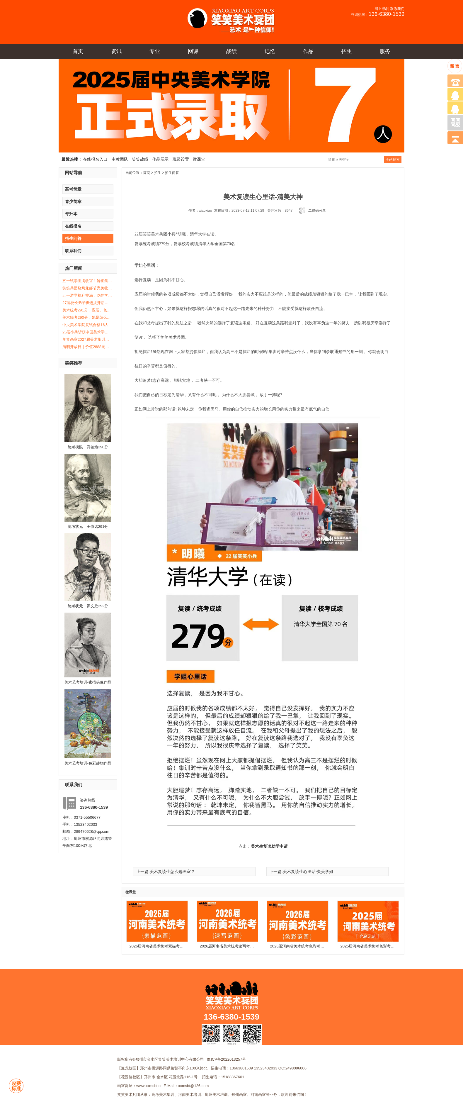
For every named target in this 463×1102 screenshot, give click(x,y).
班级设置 (181, 159)
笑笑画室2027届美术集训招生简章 (87, 339)
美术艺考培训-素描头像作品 (87, 682)
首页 (78, 51)
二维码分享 (317, 210)
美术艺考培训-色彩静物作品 (87, 763)
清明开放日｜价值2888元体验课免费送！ (87, 347)
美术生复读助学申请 (269, 846)
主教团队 (120, 159)
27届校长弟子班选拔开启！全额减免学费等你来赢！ (87, 303)
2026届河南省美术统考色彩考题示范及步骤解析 (310, 946)
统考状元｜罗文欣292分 (88, 606)
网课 (193, 51)
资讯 (116, 51)
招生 (346, 51)
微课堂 (199, 159)
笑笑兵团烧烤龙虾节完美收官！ (87, 288)
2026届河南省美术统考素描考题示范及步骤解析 (170, 946)
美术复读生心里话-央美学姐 (308, 871)
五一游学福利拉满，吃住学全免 (87, 295)
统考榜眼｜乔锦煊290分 (88, 447)
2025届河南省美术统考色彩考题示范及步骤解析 (381, 946)
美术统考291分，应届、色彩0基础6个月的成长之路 (87, 310)
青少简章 (73, 201)
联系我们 (397, 9)
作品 (308, 51)
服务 (385, 51)
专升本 (71, 213)
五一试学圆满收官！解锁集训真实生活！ (87, 281)
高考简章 (73, 189)
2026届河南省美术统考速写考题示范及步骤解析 (240, 946)
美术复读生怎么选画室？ (172, 871)
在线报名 (73, 226)
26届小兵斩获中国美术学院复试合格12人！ (87, 332)
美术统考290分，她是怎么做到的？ (87, 317)
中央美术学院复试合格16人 (85, 325)
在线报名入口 (95, 159)
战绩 (231, 51)
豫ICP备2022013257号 (226, 1059)
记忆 (270, 51)
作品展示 (160, 159)
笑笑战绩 (140, 159)
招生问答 (73, 238)
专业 (154, 51)
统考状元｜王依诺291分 (88, 526)
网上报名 (382, 9)
